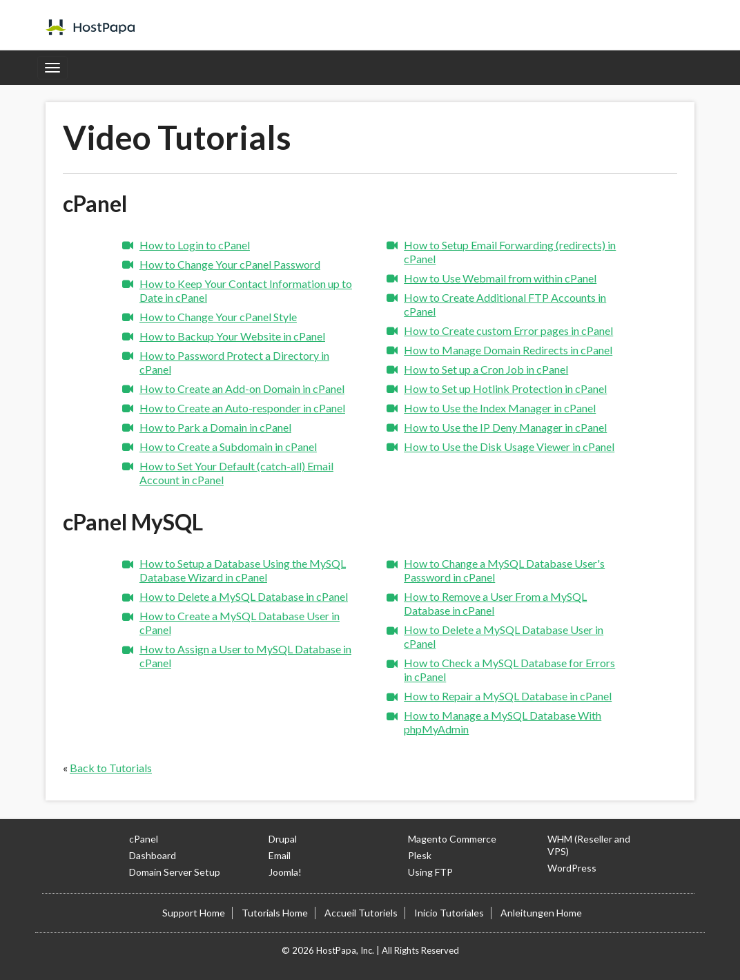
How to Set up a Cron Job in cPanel (486, 369)
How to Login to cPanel (194, 244)
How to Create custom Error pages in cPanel (508, 330)
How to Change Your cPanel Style (218, 316)
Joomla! (285, 872)
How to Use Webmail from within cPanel (500, 278)
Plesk (419, 855)
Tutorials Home (275, 913)
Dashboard (152, 855)
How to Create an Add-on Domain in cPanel (241, 388)
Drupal (283, 839)
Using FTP (430, 872)
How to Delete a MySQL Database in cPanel (243, 596)
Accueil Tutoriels (361, 913)
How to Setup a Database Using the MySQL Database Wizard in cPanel (242, 570)
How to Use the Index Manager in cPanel (500, 407)
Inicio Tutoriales (449, 913)
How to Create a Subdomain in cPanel (228, 446)
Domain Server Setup (174, 872)
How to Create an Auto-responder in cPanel (242, 407)
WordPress (571, 868)
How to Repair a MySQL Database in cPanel (508, 695)
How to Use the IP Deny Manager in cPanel (505, 427)
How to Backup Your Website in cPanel (232, 336)
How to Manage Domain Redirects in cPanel (508, 349)
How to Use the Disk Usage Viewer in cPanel (509, 446)
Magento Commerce (452, 839)
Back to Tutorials (111, 767)
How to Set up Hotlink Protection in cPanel (505, 388)
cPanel (143, 839)
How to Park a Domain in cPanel (215, 427)
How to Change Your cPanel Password (229, 264)
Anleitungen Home (541, 913)
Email (280, 855)
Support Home (193, 913)
